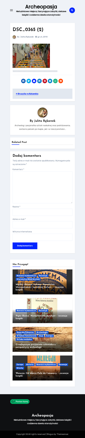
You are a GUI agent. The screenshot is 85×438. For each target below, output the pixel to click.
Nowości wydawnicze (26, 276)
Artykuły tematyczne (26, 336)
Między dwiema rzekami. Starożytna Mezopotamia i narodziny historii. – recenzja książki (40, 287)
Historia (29, 365)
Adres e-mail (19, 219)
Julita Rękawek (27, 37)
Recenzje (43, 276)
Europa (49, 336)
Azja (41, 336)
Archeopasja (41, 6)
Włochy (20, 368)
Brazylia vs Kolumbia (27, 94)
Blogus (50, 434)
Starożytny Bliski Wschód (28, 279)
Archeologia (42, 332)
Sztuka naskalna (24, 339)
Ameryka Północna (25, 332)
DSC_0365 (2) (28, 29)
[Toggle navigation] (11, 10)
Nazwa (16, 207)
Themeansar (62, 434)
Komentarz (18, 169)
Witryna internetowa (22, 231)
